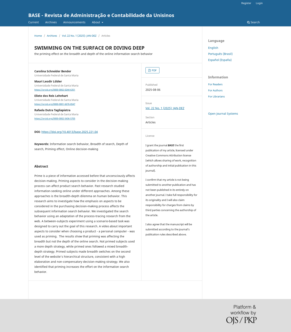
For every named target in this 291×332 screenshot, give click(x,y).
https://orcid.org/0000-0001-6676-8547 (54, 104)
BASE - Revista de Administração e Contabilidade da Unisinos (101, 15)
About (96, 22)
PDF (154, 70)
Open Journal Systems (223, 113)
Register (246, 3)
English (213, 48)
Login (259, 3)
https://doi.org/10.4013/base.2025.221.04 (69, 132)
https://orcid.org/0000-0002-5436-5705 (54, 118)
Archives (51, 22)
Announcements (74, 22)
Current (33, 22)
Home (38, 35)
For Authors (215, 90)
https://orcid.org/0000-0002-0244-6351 (54, 89)
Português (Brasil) (220, 54)
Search (253, 22)
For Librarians (216, 96)
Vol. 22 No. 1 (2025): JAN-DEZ (79, 35)
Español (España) (220, 60)
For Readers (215, 84)
